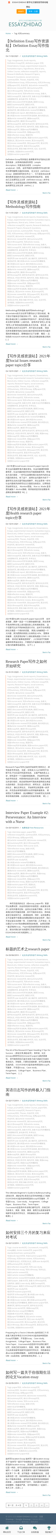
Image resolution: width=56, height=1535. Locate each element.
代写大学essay (44, 82)
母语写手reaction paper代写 (19, 1291)
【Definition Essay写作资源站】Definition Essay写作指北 (27, 45)
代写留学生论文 (13, 1261)
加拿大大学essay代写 (37, 1280)
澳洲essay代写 (33, 118)
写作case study (35, 1267)
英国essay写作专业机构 (17, 137)
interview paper (19, 832)
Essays (22, 66)
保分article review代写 (38, 85)
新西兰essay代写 (38, 1283)
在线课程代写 (12, 99)
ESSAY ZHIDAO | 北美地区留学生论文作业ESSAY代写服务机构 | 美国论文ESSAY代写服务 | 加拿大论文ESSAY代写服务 (28, 23)
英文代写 (44, 143)
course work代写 (19, 1247)
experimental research (36, 66)
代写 (37, 79)
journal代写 (19, 1107)
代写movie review (24, 1258)
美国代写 (29, 135)
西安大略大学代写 (26, 148)
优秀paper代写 (13, 85)
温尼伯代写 (11, 110)
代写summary (31, 82)
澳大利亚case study (35, 1294)
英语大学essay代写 (15, 146)
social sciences (32, 77)
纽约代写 (30, 126)
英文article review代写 (16, 1319)
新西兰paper (12, 1286)
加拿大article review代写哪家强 (20, 1275)
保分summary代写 (34, 88)
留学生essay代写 (14, 124)
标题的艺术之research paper (27, 949)
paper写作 (31, 832)
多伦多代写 (23, 99)
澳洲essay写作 (13, 121)
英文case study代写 (35, 1319)
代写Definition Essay (15, 82)
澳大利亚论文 (43, 115)
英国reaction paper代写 (37, 137)
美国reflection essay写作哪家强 (20, 1311)
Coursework (33, 1247)
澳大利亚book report (16, 113)
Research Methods (15, 74)
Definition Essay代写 (15, 63)
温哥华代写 (42, 107)
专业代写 (30, 79)
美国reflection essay (16, 135)
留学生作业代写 (28, 124)
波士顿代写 (32, 107)
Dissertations (13, 66)
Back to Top (46, 193)
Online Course (13, 71)
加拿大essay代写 (14, 96)
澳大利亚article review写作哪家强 (31, 110)
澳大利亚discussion (34, 113)
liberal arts (39, 68)
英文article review (23, 140)
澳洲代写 (10, 1305)
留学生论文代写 (42, 124)
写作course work (14, 93)
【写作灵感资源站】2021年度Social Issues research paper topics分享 (28, 360)
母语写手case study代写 (17, 107)
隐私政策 (34, 1522)
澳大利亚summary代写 (36, 1300)
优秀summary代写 (15, 1264)
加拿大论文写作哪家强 (41, 96)
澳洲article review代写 (16, 118)
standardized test (15, 1253)
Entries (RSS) (38, 1519)
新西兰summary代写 (15, 104)
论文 (36, 148)
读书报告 (10, 151)
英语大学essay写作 (32, 146)
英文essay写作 (30, 1322)
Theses (23, 79)
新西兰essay (38, 102)
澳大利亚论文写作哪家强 (17, 1302)
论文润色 (10, 1327)
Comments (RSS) (13, 1522)
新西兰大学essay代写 (27, 1286)
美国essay (44, 126)
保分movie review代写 (16, 88)
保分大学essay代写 (15, 91)
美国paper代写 (33, 132)
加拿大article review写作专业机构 (21, 1278)
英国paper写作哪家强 (16, 1316)
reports (42, 71)
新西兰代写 (29, 104)
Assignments (17, 60)
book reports (30, 60)
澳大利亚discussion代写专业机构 (20, 1297)
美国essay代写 (13, 129)
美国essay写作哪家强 (29, 129)
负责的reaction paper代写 (18, 154)
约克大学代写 (20, 126)
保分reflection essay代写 (17, 1267)
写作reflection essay (31, 93)
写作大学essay (32, 1269)
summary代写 (29, 1253)
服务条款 (25, 1522)
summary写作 (13, 79)
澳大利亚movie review (16, 1300)
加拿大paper (12, 1280)
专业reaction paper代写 (36, 1256)
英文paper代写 (33, 143)
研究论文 (10, 126)
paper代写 (37, 1250)
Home (8, 33)
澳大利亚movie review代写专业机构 (22, 115)
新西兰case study (22, 1283)
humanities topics (15, 68)
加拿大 (43, 93)
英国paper (28, 1313)
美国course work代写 (16, 1308)
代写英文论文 (26, 1261)
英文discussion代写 (15, 1322)
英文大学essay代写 (28, 1324)
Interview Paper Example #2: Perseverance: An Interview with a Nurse (27, 817)
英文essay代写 (38, 140)
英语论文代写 (12, 148)
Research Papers (32, 74)
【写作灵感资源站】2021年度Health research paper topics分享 (28, 513)
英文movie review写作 (16, 143)
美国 (37, 126)
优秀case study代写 (40, 1261)
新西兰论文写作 (43, 1286)
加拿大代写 (26, 96)
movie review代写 (24, 1250)
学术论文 (32, 99)
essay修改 (11, 1250)
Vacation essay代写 (28, 1390)
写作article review (31, 91)
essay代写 (43, 1247)
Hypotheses (28, 68)
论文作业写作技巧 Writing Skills (34, 56)
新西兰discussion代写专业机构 (20, 102)
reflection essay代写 (29, 71)
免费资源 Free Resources (32, 827)
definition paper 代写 (34, 63)
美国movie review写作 (16, 132)
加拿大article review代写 (17, 1272)
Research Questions (16, 77)
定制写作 (10, 1283)
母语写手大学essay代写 (17, 1294)
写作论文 (42, 1269)
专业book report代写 (16, 1256)
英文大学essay (13, 1324)
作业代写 (24, 85)
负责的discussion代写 (24, 151)
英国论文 (10, 140)
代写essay (11, 1258)
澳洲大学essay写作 (28, 121)
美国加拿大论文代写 (15, 1313)
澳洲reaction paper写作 (38, 1302)
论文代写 (42, 148)
